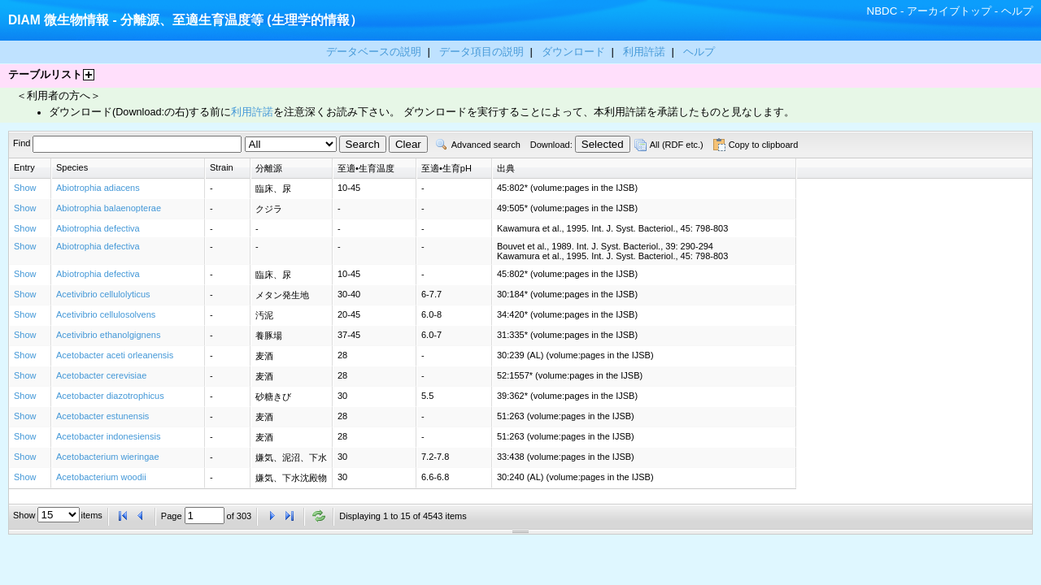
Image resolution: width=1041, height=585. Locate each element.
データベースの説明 (375, 52)
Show (25, 188)
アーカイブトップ (949, 11)
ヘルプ (1017, 11)
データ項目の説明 (483, 52)
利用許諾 (644, 52)
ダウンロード (575, 52)
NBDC (882, 11)
